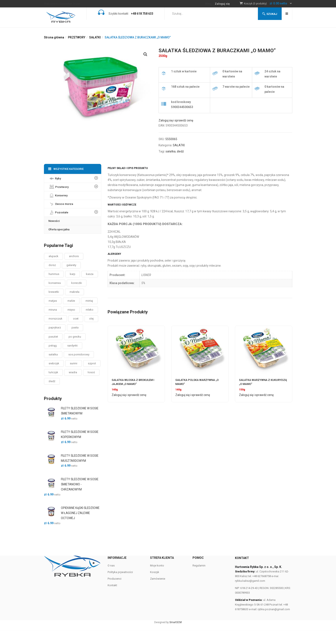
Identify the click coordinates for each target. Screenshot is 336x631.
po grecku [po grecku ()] (75, 336)
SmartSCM (175, 622)
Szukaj (269, 13)
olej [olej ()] (91, 318)
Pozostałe (58, 211)
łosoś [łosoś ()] (91, 372)
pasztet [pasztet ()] (53, 336)
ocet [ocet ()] (76, 318)
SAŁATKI (95, 37)
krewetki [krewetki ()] (54, 291)
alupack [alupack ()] (53, 256)
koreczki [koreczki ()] (76, 283)
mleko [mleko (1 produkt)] (89, 309)
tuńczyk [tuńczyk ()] (53, 372)
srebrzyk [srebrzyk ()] (54, 363)
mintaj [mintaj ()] (89, 300)
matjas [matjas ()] (53, 300)
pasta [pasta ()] (75, 327)
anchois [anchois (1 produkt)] (74, 256)
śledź (180, 151)
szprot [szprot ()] (92, 363)
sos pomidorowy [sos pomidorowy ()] (78, 354)
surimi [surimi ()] (73, 363)
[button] (268, 3)
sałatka (171, 151)
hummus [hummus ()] (54, 274)
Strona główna (54, 37)
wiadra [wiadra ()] (73, 372)
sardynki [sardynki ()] (72, 345)
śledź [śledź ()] (52, 381)
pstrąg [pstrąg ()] (53, 345)
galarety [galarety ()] (71, 265)
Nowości (54, 221)
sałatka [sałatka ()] (53, 354)
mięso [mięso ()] (71, 309)
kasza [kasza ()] (89, 274)
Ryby (54, 177)
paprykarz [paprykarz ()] (55, 327)
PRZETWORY (76, 37)
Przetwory (58, 186)
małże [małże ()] (71, 300)
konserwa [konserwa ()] (55, 283)
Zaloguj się (222, 3)
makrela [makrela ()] (74, 291)
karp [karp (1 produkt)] (72, 274)
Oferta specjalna (58, 229)
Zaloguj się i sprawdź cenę (176, 120)
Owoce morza (60, 203)
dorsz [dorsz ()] (52, 265)
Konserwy (57, 194)
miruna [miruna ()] (53, 309)
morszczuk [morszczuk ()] (55, 318)
